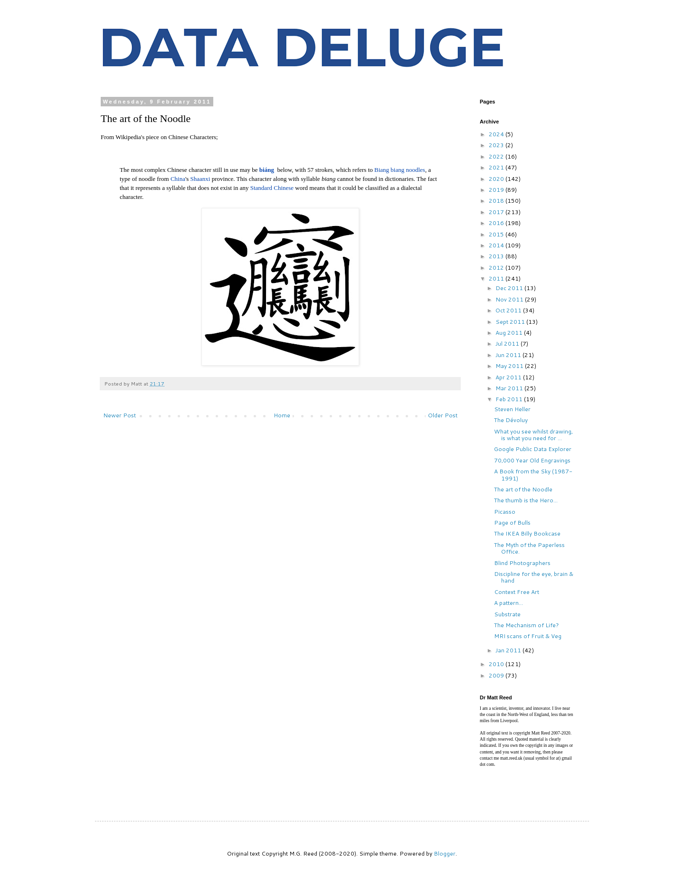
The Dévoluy (511, 420)
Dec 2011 (509, 288)
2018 (497, 201)
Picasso (504, 512)
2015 (497, 234)
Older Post (442, 415)
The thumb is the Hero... (526, 500)
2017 (497, 212)
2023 (497, 145)
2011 (497, 278)
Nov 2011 (510, 299)
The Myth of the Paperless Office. (529, 548)
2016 (497, 223)
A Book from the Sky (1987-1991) (533, 474)
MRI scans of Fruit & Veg (527, 636)
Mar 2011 (509, 388)
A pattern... (508, 603)
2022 (497, 156)
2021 (497, 167)
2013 (497, 256)
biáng (266, 169)
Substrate (507, 614)
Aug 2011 (509, 333)
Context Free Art (516, 592)
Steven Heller (512, 409)
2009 (497, 675)
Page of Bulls (512, 522)
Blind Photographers (522, 563)
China (178, 178)
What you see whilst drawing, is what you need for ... (533, 434)
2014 (497, 245)
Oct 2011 (509, 310)
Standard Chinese (272, 187)
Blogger (445, 853)
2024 (497, 134)
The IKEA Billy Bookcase (527, 533)
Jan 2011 (508, 650)
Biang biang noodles (399, 169)
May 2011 (510, 366)
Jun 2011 (508, 355)
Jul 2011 (508, 343)
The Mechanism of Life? (526, 625)
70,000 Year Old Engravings (532, 460)
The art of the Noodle (523, 489)
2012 (497, 268)
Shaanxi (200, 178)
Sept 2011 (510, 322)
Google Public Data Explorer (532, 449)
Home (282, 415)
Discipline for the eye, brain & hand (533, 577)
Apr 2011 (509, 377)
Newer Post (119, 415)
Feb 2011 (509, 399)
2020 (497, 179)
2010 (497, 664)
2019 (497, 190)
